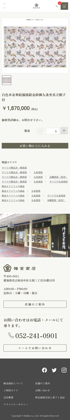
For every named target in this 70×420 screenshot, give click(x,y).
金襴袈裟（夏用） (58, 177)
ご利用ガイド (10, 390)
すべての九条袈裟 (58, 181)
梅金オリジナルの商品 (13, 186)
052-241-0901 (36, 335)
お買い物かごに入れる (35, 146)
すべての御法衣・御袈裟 (14, 167)
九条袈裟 (38, 172)
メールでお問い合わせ (35, 348)
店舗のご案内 (35, 304)
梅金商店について (13, 383)
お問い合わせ (42, 390)
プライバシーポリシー (15, 404)
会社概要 (8, 397)
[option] (35, 47)
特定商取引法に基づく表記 (50, 397)
